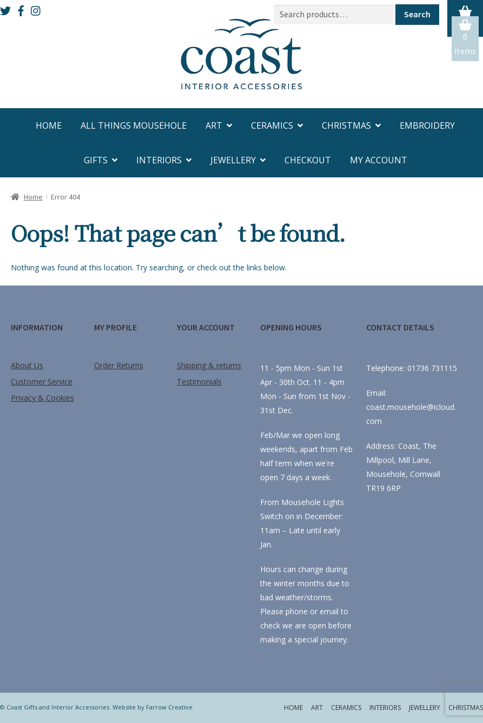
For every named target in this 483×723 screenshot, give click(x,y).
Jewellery (233, 160)
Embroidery (427, 125)
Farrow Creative (169, 707)
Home (49, 125)
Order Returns (118, 365)
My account (378, 160)
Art (214, 125)
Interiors (159, 160)
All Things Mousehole (134, 125)
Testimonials (199, 381)
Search (417, 14)
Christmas (346, 125)
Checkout (307, 160)
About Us (27, 365)
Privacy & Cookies (42, 398)
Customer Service (41, 381)
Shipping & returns (209, 365)
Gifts (96, 160)
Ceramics (272, 125)
